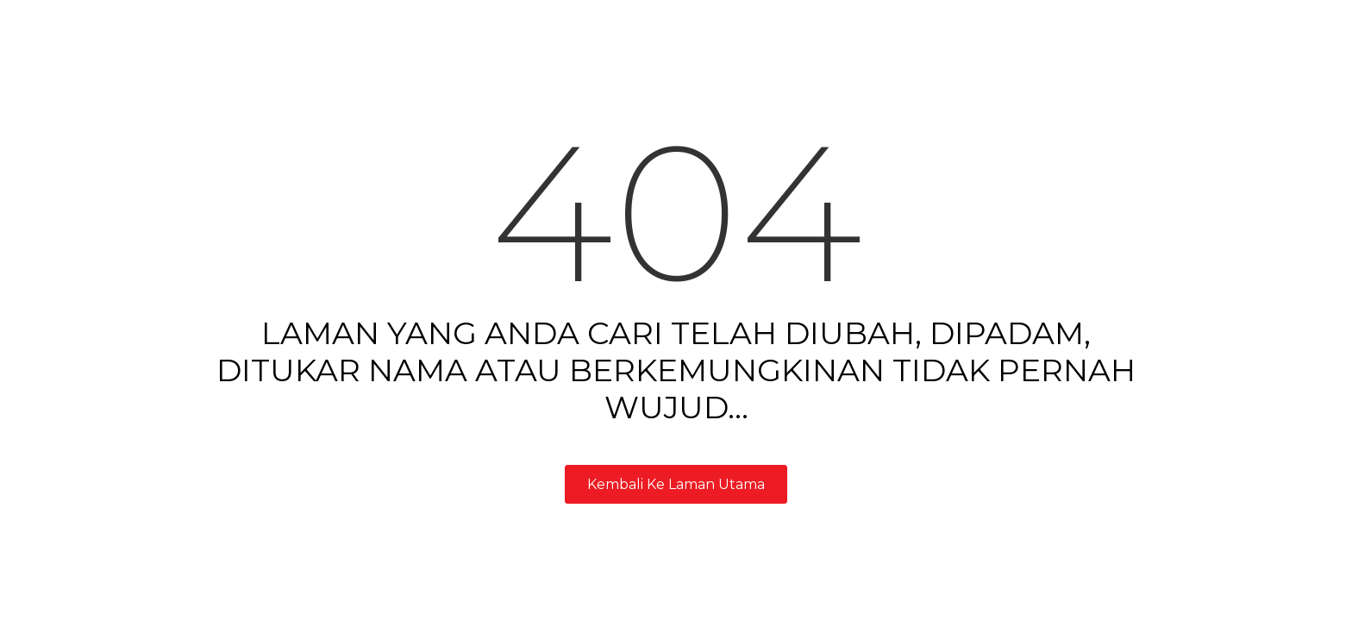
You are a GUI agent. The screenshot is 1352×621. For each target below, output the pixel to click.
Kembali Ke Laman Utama (676, 484)
